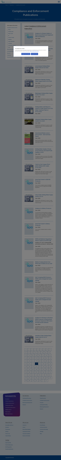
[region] (30, 51)
